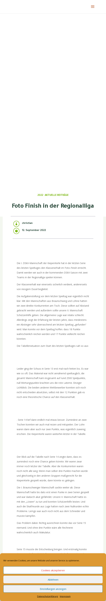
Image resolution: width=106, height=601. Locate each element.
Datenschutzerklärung (47, 596)
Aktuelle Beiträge (57, 195)
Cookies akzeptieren (53, 570)
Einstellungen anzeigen (53, 589)
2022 (40, 195)
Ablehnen (53, 579)
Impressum (65, 596)
